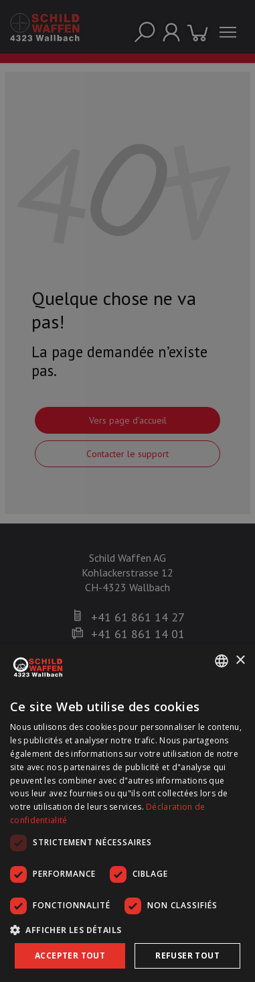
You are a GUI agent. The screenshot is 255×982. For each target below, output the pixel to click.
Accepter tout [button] (70, 955)
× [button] (240, 661)
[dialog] (127, 813)
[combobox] (221, 661)
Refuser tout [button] (187, 955)
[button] (127, 930)
